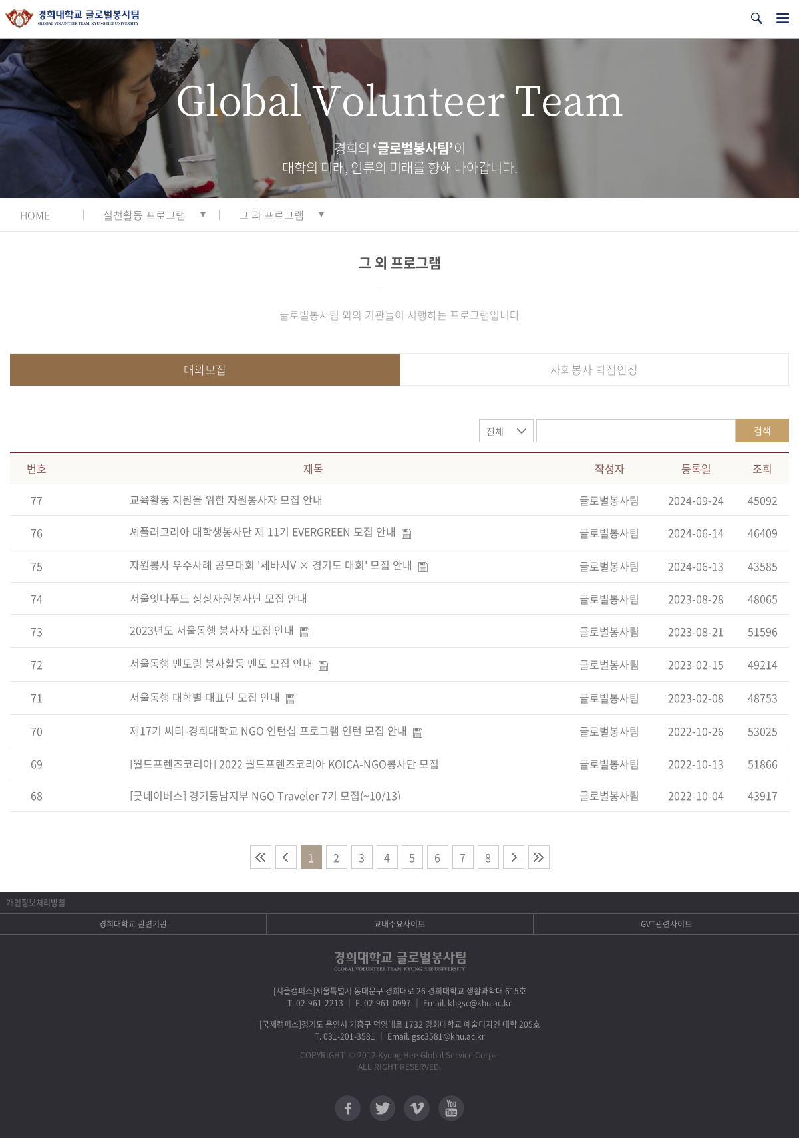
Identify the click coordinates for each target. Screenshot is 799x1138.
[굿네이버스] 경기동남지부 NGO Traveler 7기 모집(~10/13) (265, 795)
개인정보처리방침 (36, 903)
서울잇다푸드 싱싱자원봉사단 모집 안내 (218, 598)
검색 (762, 430)
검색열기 (756, 18)
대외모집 (205, 369)
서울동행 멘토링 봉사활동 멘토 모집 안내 (221, 663)
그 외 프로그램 (271, 215)
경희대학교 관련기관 (133, 924)
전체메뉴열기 (782, 18)
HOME (35, 215)
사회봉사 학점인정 (594, 369)
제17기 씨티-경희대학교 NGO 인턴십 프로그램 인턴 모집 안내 (268, 730)
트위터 (382, 1108)
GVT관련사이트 (666, 924)
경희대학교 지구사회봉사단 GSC (72, 19)
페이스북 (348, 1108)
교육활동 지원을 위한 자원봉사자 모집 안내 (226, 499)
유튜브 (451, 1108)
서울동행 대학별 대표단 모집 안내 (205, 697)
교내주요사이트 (399, 924)
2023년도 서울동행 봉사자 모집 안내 (212, 630)
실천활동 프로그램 (144, 215)
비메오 (417, 1108)
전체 (495, 431)
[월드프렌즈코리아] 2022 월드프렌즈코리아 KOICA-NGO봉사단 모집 (284, 763)
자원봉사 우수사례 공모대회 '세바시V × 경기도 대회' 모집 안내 (271, 564)
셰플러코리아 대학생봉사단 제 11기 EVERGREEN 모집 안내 (263, 531)
